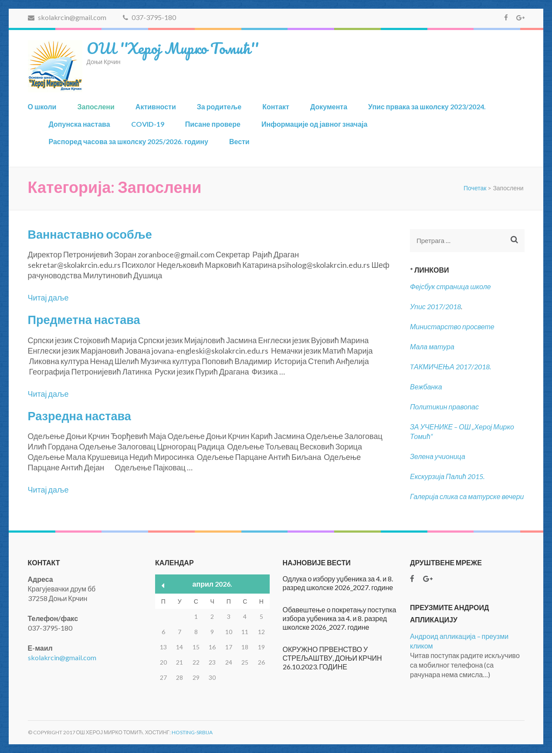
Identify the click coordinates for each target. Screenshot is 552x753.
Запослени (95, 106)
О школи (42, 106)
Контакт (275, 106)
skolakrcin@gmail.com (67, 17)
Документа (328, 106)
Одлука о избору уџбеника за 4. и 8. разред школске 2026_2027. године (338, 582)
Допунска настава (79, 124)
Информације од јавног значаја (314, 124)
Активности (155, 106)
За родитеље (219, 106)
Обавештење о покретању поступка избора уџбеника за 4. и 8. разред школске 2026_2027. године (339, 618)
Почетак (475, 188)
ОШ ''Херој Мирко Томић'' (172, 48)
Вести (239, 141)
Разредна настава (79, 416)
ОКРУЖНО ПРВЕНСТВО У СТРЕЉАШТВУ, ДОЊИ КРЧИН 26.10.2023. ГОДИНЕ (332, 658)
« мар (163, 585)
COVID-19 (147, 124)
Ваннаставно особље (90, 234)
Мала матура (433, 346)
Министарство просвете (452, 326)
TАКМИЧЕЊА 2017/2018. (450, 366)
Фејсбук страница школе (450, 286)
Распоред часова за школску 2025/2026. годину (128, 141)
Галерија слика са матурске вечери (467, 496)
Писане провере (212, 124)
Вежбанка (426, 386)
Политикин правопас (444, 406)
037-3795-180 (149, 17)
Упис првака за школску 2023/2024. (427, 106)
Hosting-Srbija (192, 732)
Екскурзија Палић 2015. (447, 476)
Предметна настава (84, 319)
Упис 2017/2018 (435, 306)
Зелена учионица (437, 456)
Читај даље (48, 297)
